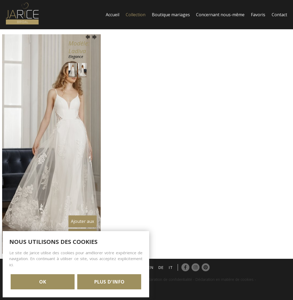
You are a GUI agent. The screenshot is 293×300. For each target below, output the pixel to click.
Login (111, 44)
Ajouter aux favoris (82, 222)
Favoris (258, 15)
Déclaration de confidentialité (167, 279)
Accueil (112, 15)
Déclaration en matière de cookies (225, 279)
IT (171, 267)
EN (150, 267)
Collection (135, 15)
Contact (279, 15)
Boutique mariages (171, 15)
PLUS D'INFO (109, 281)
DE (161, 267)
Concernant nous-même (220, 15)
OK (42, 281)
